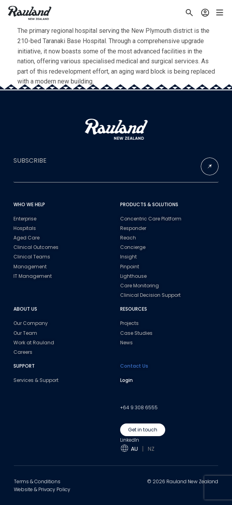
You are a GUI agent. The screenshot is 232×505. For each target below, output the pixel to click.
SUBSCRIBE (30, 161)
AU (134, 449)
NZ (151, 449)
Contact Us (134, 366)
